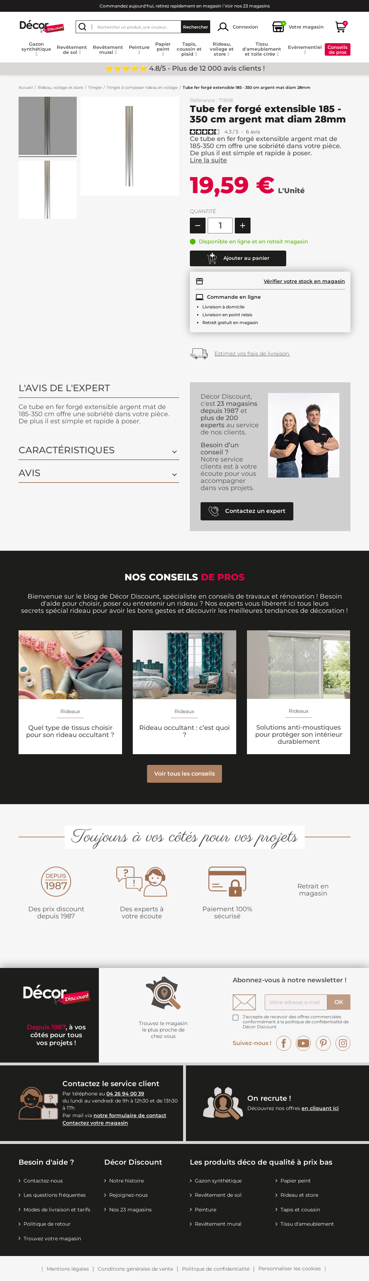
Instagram (342, 1043)
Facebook (283, 1043)
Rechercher (195, 27)
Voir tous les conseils (184, 773)
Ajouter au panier (238, 258)
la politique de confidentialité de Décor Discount (296, 1024)
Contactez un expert (247, 511)
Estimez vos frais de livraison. (252, 353)
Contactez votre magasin (95, 1123)
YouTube (303, 1043)
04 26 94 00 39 (125, 1093)
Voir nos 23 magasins (247, 6)
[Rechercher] (143, 26)
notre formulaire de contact (129, 1115)
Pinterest (323, 1043)
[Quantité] (220, 225)
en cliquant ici (320, 1108)
